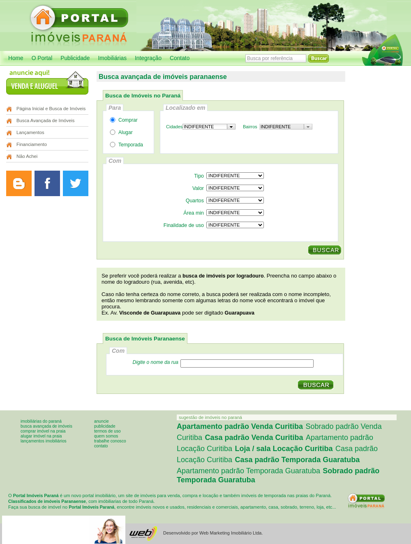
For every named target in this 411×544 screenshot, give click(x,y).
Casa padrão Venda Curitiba (254, 437)
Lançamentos (30, 132)
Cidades (174, 126)
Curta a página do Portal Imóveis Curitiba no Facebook (47, 183)
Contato (179, 58)
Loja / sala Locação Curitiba (284, 448)
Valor (198, 188)
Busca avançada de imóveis (46, 426)
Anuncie (101, 421)
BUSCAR (326, 250)
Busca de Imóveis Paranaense (145, 339)
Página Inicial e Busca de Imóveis (50, 108)
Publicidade (75, 58)
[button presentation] (231, 126)
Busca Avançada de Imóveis (45, 120)
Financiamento (31, 144)
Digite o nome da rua (155, 362)
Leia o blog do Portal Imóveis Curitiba (19, 183)
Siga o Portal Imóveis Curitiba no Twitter (75, 183)
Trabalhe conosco (110, 441)
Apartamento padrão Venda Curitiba (240, 426)
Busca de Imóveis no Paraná (142, 96)
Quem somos (106, 436)
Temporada (125, 145)
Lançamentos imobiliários (44, 441)
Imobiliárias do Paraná (41, 421)
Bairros (250, 126)
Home (15, 58)
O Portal (42, 58)
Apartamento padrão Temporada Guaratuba (248, 471)
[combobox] (209, 127)
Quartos (195, 201)
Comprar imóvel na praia (43, 431)
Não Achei (26, 156)
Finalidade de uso (184, 225)
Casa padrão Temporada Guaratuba (297, 460)
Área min (193, 213)
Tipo (199, 176)
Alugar (120, 132)
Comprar (122, 120)
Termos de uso (107, 431)
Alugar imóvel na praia (41, 436)
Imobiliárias (112, 58)
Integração (148, 58)
